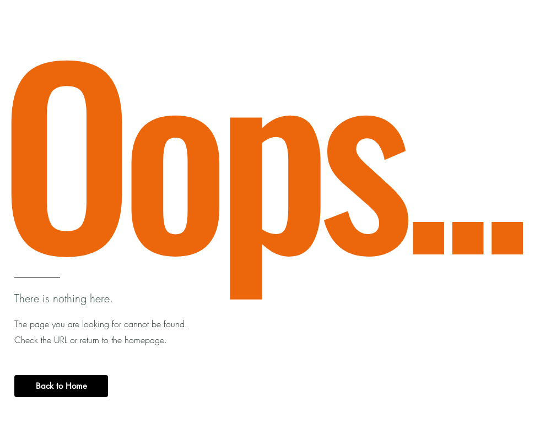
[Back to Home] (61, 386)
